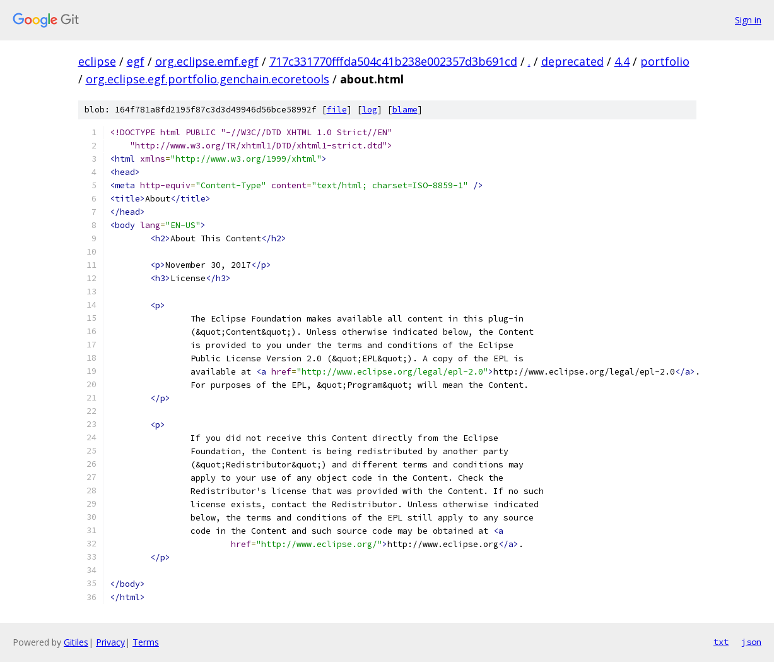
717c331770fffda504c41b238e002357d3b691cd (393, 61)
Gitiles (76, 642)
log (369, 109)
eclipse (97, 61)
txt (721, 641)
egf (135, 61)
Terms (145, 642)
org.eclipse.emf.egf (207, 61)
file (337, 109)
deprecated (572, 61)
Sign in (748, 20)
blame (405, 109)
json (751, 641)
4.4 (622, 61)
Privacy (110, 642)
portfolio (664, 61)
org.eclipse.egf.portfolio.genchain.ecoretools (207, 79)
